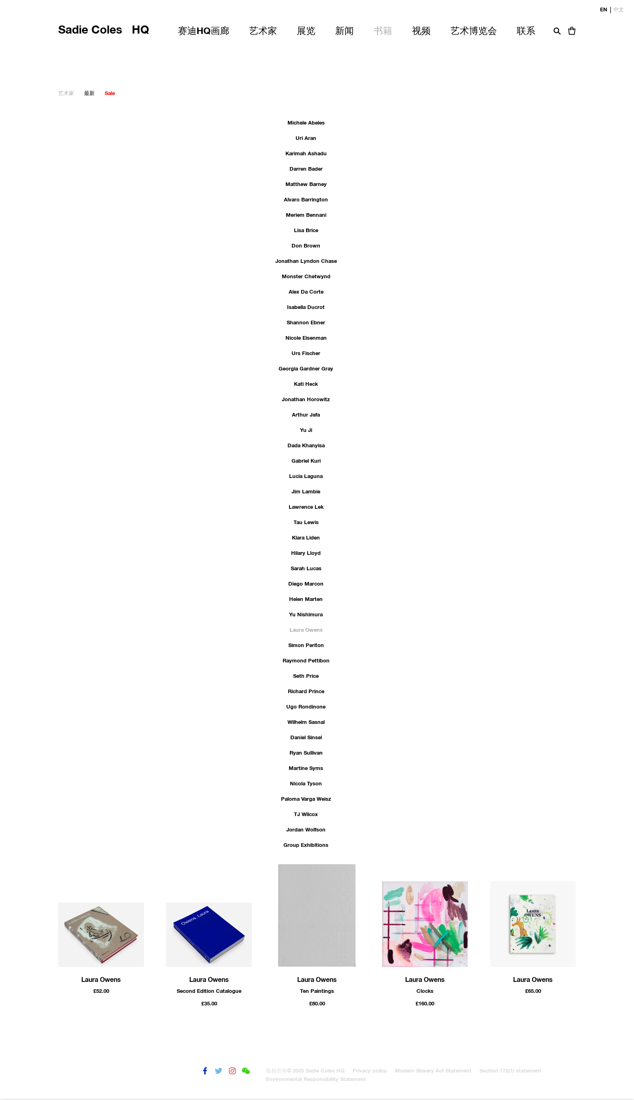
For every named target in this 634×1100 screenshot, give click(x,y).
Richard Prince (306, 691)
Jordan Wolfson (305, 830)
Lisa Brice (306, 230)
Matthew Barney (306, 184)
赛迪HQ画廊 (203, 31)
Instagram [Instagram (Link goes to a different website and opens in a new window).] (232, 1071)
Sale (110, 93)
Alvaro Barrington (306, 200)
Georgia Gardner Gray (306, 369)
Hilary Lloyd (306, 553)
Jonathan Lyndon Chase (306, 261)
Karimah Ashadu (306, 154)
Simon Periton (306, 645)
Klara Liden (306, 538)
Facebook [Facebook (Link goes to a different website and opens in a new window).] (205, 1071)
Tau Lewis (306, 522)
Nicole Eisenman (306, 338)
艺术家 (66, 93)
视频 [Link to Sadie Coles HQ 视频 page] (421, 31)
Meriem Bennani (306, 215)
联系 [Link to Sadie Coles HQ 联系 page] (526, 31)
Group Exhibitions (305, 845)
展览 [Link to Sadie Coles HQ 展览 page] (306, 31)
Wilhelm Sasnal (306, 722)
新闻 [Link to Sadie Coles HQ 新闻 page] (344, 31)
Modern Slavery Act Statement (433, 1071)
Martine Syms (306, 768)
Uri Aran (306, 138)
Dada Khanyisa (306, 445)
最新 (89, 93)
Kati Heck (306, 384)
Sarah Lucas (306, 568)
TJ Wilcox (306, 814)
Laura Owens (306, 630)
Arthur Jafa (306, 415)
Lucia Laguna (306, 476)
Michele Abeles (306, 123)
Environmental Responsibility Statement (316, 1079)
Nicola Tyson (306, 784)
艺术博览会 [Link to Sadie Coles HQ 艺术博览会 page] (473, 31)
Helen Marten (306, 599)
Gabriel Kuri (306, 461)
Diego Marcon (305, 584)
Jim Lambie (306, 492)
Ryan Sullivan (306, 753)
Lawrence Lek (306, 507)
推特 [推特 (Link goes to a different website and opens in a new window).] (218, 1071)
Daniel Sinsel (306, 737)
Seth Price (306, 676)
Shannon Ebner (306, 323)
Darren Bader (306, 169)
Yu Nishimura (306, 615)
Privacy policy (370, 1071)
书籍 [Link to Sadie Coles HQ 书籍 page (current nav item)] (383, 31)
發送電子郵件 (260, 1071)
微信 (246, 1071)
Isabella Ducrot (306, 307)
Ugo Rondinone (305, 707)
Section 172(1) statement (510, 1071)
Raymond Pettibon (306, 661)
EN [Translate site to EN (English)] (603, 8)
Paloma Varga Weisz (306, 799)
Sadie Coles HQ (103, 30)
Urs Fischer (306, 353)
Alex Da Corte (306, 292)
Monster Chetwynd (306, 276)
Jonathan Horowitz (306, 399)
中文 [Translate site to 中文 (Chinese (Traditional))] (618, 8)
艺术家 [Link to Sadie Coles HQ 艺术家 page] (263, 31)
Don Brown (306, 246)
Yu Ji (306, 430)
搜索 (557, 31)
